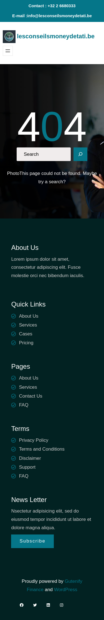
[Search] (80, 154)
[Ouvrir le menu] (8, 51)
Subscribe (32, 541)
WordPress (65, 589)
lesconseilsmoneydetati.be (56, 36)
